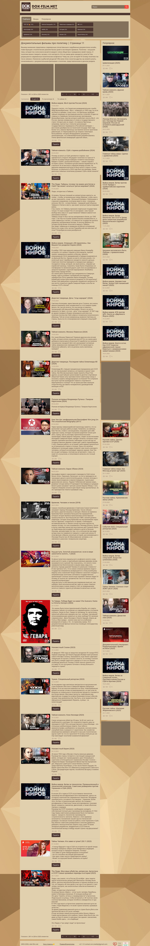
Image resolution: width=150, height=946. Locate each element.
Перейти (56, 144)
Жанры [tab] (36, 19)
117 (92, 94)
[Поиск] (108, 7)
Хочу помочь (48, 944)
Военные (81, 29)
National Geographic (48, 24)
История (63, 29)
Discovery (45, 34)
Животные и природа (67, 24)
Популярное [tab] (46, 19)
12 (83, 94)
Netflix (45, 29)
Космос (63, 34)
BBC (80, 24)
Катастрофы (28, 29)
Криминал (28, 34)
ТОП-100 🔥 (28, 24)
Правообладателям (67, 944)
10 (74, 94)
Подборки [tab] (26, 19)
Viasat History (83, 34)
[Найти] (127, 7)
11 (79, 94)
